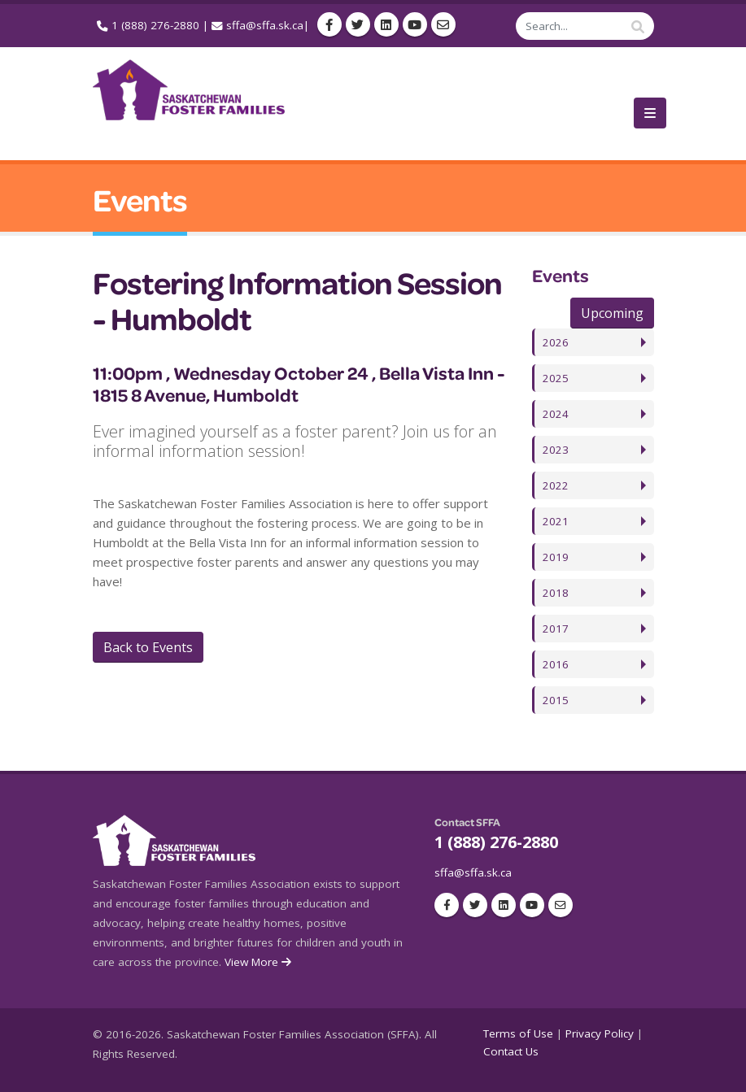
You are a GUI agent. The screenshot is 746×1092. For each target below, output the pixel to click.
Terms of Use (518, 1033)
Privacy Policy (599, 1033)
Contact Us (511, 1051)
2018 (556, 592)
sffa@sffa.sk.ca (264, 25)
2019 (556, 557)
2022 (556, 485)
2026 (556, 342)
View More (259, 962)
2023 (556, 449)
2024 (556, 414)
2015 (556, 700)
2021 (556, 521)
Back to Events (148, 647)
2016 (556, 664)
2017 (556, 628)
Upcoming (612, 313)
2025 (556, 378)
